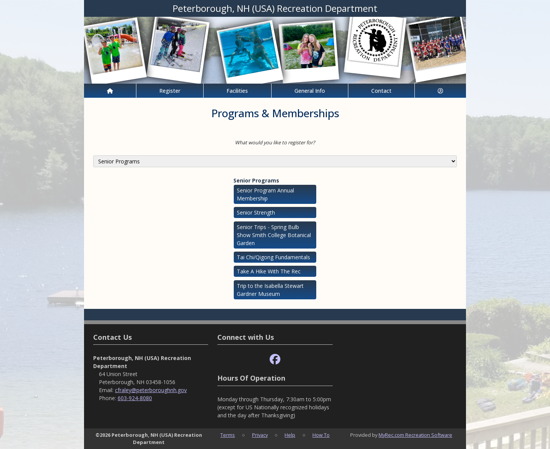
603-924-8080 (135, 398)
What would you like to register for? (275, 142)
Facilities (237, 90)
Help (290, 434)
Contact (381, 90)
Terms (227, 434)
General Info (309, 90)
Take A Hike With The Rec (269, 271)
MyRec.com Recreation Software (415, 434)
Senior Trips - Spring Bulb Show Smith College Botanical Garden (274, 235)
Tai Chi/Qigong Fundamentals (273, 257)
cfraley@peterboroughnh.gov (151, 390)
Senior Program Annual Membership (265, 194)
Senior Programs (256, 180)
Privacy (260, 434)
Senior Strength (256, 212)
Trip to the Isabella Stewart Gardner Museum (270, 289)
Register (169, 90)
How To (321, 434)
